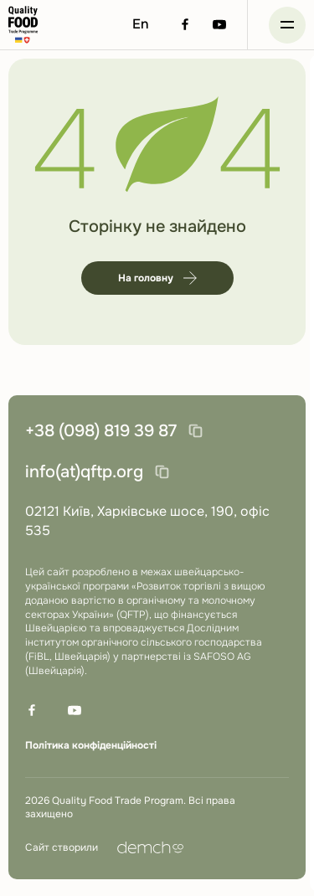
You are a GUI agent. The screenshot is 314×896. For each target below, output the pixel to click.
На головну (157, 278)
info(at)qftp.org (84, 471)
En (140, 24)
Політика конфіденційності (91, 745)
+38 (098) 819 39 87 (101, 430)
